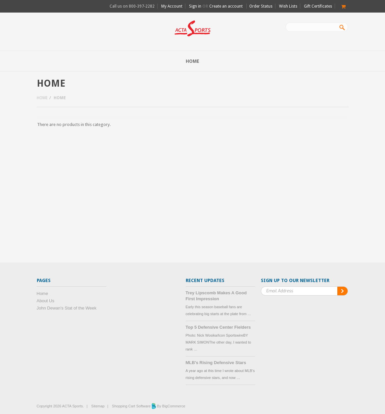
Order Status (260, 6)
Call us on (132, 6)
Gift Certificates (318, 6)
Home (42, 98)
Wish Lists (288, 6)
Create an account (226, 6)
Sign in (195, 6)
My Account (171, 6)
